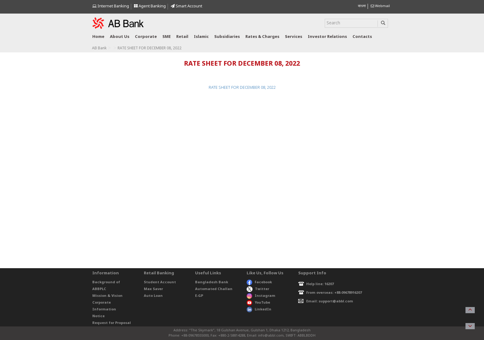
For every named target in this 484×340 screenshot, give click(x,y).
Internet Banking (110, 6)
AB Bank (99, 48)
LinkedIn (259, 309)
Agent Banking (150, 6)
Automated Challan (213, 289)
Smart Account (186, 6)
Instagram (261, 296)
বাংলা (362, 6)
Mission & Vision (107, 296)
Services (293, 36)
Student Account (160, 282)
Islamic (201, 36)
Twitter (258, 289)
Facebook (259, 282)
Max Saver (153, 289)
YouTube (258, 303)
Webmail (380, 6)
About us (119, 36)
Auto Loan (153, 296)
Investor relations (327, 36)
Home (98, 36)
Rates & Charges (262, 36)
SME (166, 36)
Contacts (362, 36)
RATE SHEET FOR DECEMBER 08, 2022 (242, 87)
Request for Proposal (111, 323)
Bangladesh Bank (211, 282)
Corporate (146, 36)
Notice (98, 316)
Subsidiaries (227, 36)
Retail (182, 36)
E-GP (199, 296)
